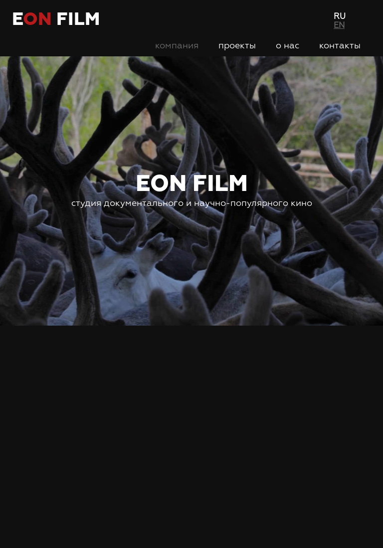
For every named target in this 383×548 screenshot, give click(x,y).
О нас (287, 45)
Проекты (237, 45)
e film (56, 20)
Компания (176, 45)
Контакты (340, 45)
